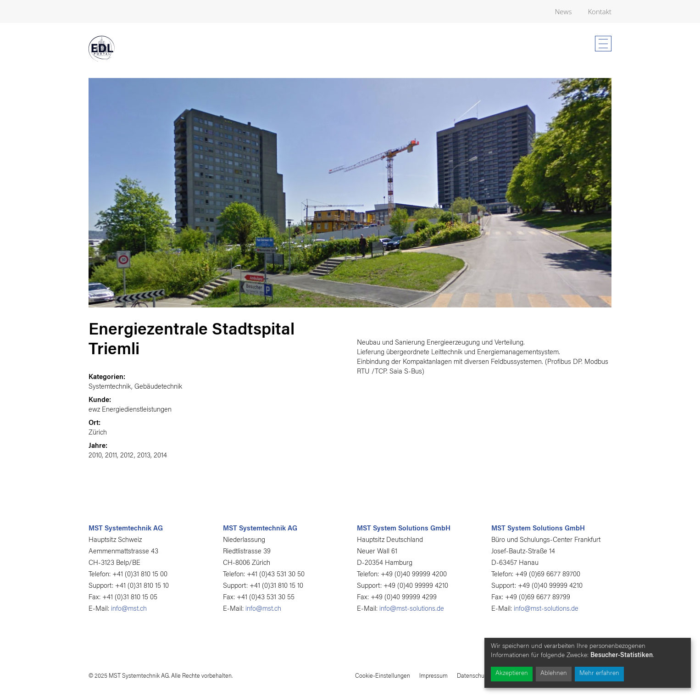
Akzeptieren (511, 673)
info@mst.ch (129, 609)
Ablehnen (553, 673)
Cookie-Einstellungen (382, 676)
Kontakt (599, 11)
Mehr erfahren (599, 673)
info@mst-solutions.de (411, 609)
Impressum (433, 676)
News (563, 11)
